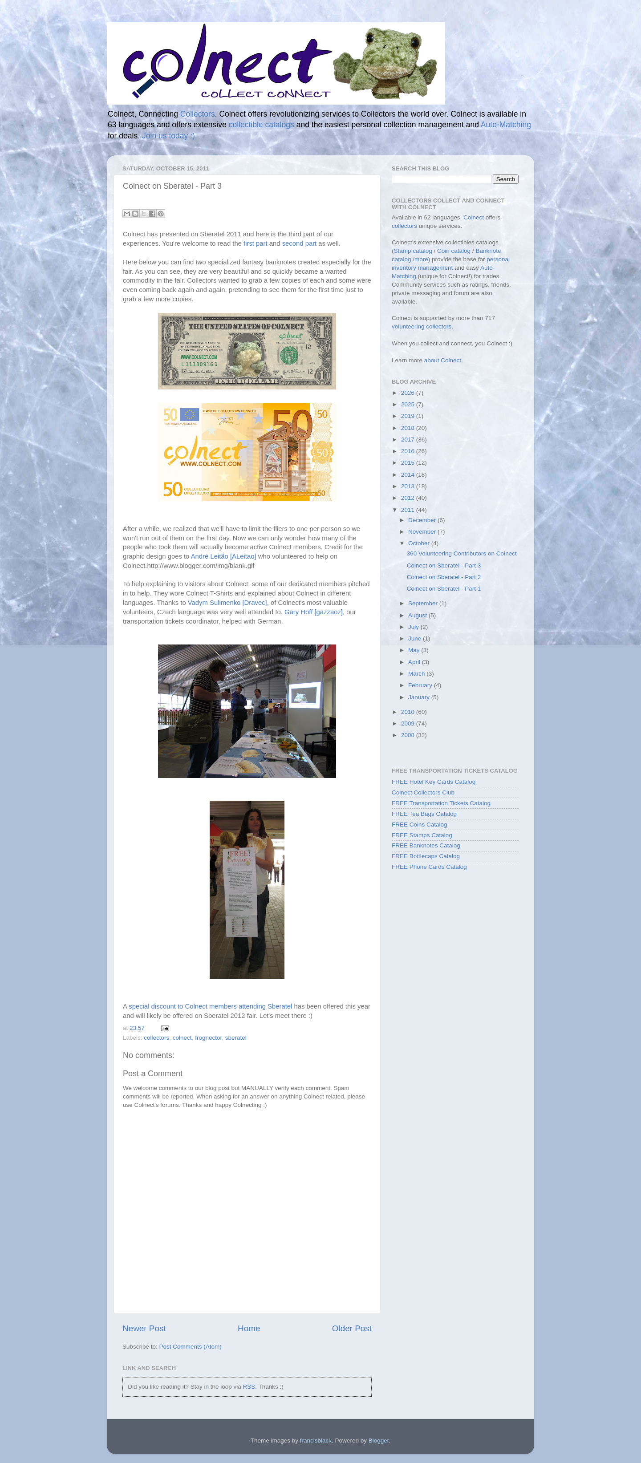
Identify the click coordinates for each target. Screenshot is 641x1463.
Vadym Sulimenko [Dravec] (227, 602)
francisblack (316, 1440)
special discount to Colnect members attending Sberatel (210, 1006)
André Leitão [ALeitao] (223, 556)
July (414, 627)
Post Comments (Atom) (190, 1346)
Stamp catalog (413, 250)
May (414, 650)
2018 (408, 428)
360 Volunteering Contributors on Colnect (462, 553)
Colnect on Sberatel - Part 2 (444, 577)
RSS (249, 1386)
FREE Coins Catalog (419, 824)
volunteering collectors (421, 326)
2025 (408, 404)
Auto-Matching (506, 124)
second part (299, 243)
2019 (408, 416)
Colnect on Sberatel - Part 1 (444, 588)
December (423, 520)
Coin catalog (454, 250)
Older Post (352, 1328)
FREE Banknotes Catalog (426, 845)
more (421, 259)
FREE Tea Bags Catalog (424, 814)
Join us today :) (168, 135)
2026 (408, 392)
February (421, 685)
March (417, 673)
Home (249, 1328)
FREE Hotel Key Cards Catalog (433, 781)
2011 (408, 510)
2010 (408, 712)
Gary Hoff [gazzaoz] (313, 612)
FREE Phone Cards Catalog (429, 866)
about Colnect (442, 360)
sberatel (236, 1037)
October (419, 543)
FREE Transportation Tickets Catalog (441, 803)
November (423, 531)
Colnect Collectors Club (423, 792)
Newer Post (144, 1328)
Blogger (379, 1440)
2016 (408, 451)
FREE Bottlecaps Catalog (426, 856)
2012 (408, 497)
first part (255, 243)
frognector (208, 1037)
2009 (408, 723)
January (419, 697)
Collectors (197, 113)
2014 (408, 474)
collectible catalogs (261, 124)
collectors (156, 1037)
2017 (408, 439)
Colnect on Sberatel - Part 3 (444, 565)
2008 (408, 735)
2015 (408, 462)
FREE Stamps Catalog (422, 835)
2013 (408, 486)
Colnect (473, 217)
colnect (182, 1037)
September (423, 603)
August (418, 615)
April (415, 662)
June (415, 638)
